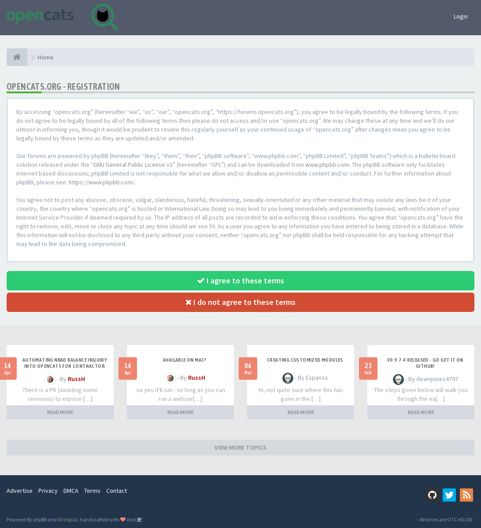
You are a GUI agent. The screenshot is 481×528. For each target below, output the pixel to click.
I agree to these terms (240, 280)
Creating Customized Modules (305, 360)
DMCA (70, 491)
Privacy (48, 491)
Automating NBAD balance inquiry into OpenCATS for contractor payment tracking (64, 366)
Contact (116, 491)
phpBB (40, 519)
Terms (92, 491)
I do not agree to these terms (240, 302)
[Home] (17, 57)
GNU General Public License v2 (133, 165)
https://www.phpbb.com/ (102, 182)
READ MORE (60, 412)
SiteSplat (68, 519)
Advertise (20, 491)
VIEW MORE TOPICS (240, 447)
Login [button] (461, 16)
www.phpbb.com (327, 165)
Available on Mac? (185, 360)
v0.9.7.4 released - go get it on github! (425, 363)
